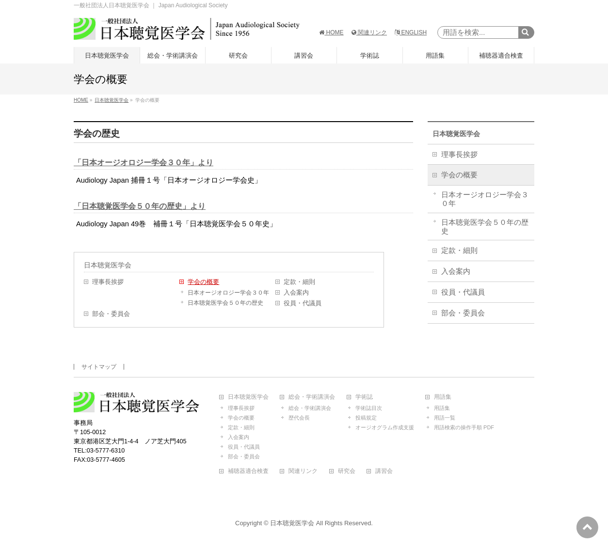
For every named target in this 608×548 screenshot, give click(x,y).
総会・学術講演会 (311, 397)
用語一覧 (444, 418)
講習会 (384, 471)
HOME (331, 32)
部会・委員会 (111, 314)
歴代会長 (299, 418)
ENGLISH (411, 32)
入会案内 (296, 292)
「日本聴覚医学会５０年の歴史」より (140, 206)
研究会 (346, 471)
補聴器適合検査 (248, 471)
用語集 (442, 397)
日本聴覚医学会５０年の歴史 (225, 303)
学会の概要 (203, 282)
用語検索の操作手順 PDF (464, 427)
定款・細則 (299, 282)
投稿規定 (366, 418)
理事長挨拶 (108, 282)
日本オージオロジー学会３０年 (228, 293)
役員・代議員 (302, 303)
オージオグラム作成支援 (384, 427)
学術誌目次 (368, 408)
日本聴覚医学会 (107, 265)
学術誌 (364, 397)
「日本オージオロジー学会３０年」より (143, 162)
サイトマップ (98, 366)
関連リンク (369, 32)
